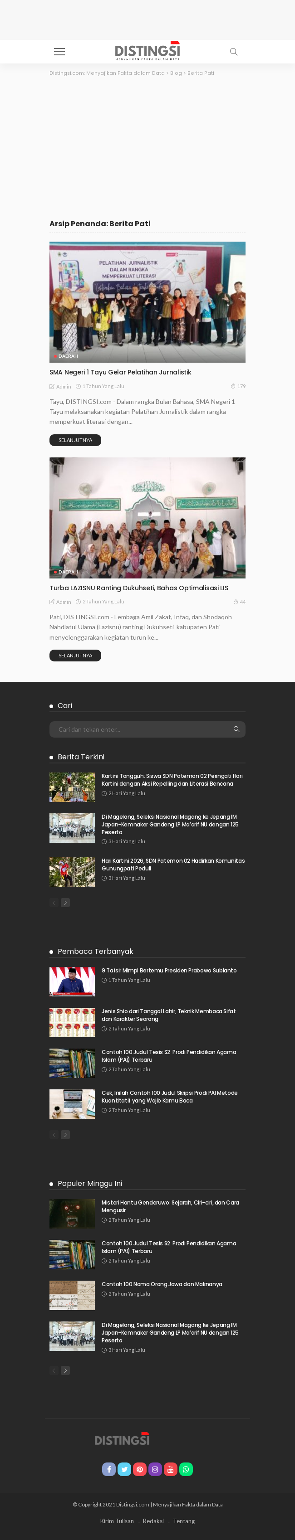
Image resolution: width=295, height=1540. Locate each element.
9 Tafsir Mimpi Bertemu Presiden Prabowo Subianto (169, 970)
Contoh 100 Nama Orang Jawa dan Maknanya (162, 1284)
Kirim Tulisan (117, 1521)
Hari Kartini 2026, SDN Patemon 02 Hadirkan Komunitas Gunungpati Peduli (173, 864)
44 (239, 601)
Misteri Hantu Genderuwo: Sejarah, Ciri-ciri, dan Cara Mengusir (170, 1206)
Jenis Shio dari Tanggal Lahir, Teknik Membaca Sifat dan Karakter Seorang (169, 1015)
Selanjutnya (75, 440)
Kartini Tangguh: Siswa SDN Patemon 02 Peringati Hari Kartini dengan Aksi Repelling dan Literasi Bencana (172, 779)
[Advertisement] (147, 145)
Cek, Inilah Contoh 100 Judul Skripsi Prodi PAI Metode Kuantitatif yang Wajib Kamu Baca (170, 1096)
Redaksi (153, 1521)
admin (63, 386)
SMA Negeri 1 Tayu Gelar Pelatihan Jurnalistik (120, 372)
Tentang (184, 1521)
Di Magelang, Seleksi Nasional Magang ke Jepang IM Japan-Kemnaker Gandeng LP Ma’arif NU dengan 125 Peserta (170, 824)
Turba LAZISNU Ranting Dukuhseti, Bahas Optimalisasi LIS (138, 588)
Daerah (68, 356)
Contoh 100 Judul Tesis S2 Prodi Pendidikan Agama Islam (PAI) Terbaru (169, 1056)
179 (238, 385)
